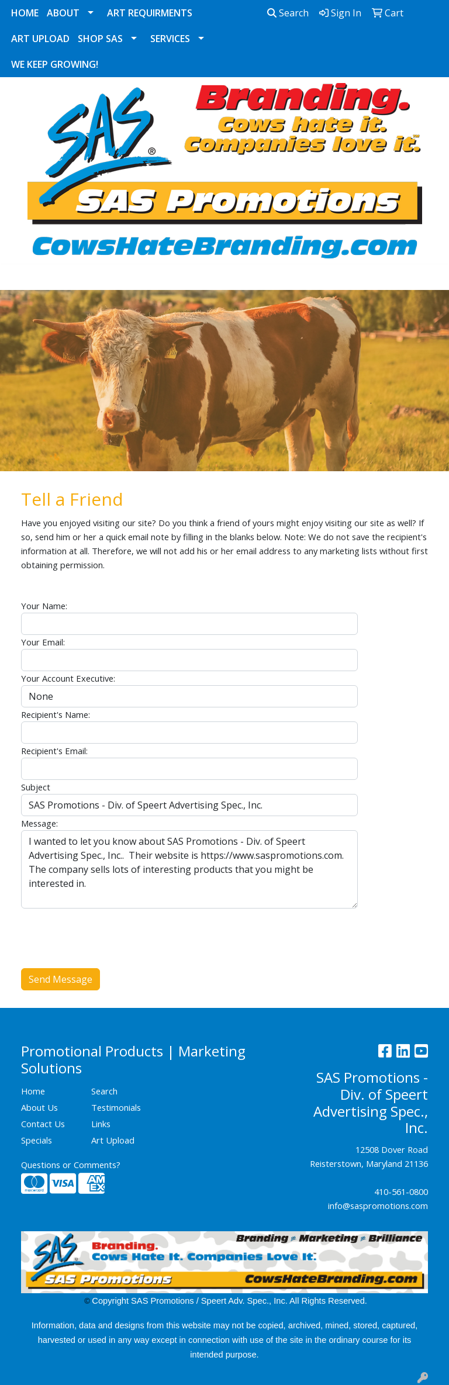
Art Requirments (149, 12)
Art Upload (40, 38)
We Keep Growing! (54, 64)
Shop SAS (100, 38)
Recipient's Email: (54, 751)
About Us (39, 1107)
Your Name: (44, 606)
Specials (36, 1140)
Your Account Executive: (68, 678)
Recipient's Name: (55, 714)
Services (170, 38)
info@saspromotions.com (378, 1205)
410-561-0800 (401, 1191)
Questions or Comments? (70, 1164)
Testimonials (116, 1107)
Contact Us (43, 1124)
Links (100, 1124)
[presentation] (110, 931)
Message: (39, 823)
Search (288, 12)
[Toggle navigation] (18, 277)
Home (25, 12)
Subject (35, 787)
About (63, 12)
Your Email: (43, 642)
